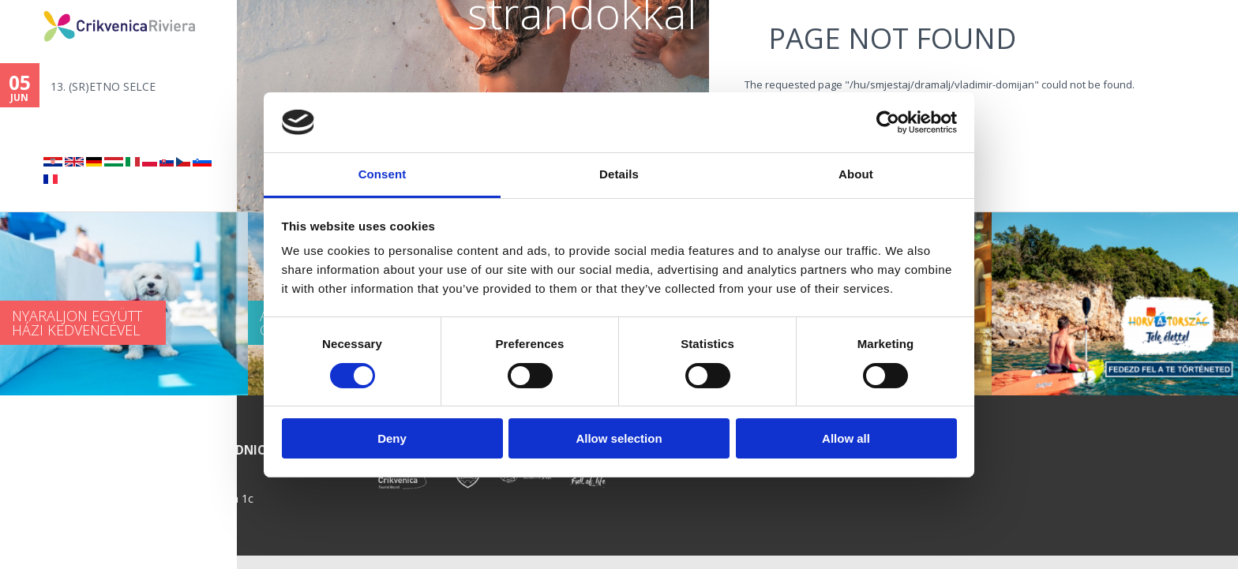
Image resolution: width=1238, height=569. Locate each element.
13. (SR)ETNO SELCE (103, 86)
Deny (392, 438)
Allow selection (619, 438)
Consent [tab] (382, 174)
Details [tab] (619, 174)
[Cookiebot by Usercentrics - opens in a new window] (888, 122)
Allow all (846, 438)
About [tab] (855, 174)
